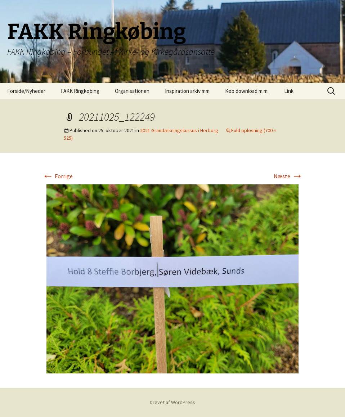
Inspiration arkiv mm (187, 91)
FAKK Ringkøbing (80, 91)
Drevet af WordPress (172, 402)
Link (289, 91)
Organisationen (132, 91)
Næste (288, 176)
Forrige (57, 176)
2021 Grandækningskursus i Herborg (179, 130)
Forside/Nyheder (26, 91)
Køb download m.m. (247, 91)
